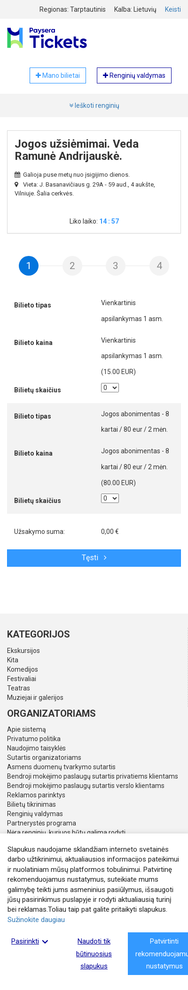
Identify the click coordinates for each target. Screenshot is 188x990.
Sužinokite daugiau (36, 919)
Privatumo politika (34, 738)
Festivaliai (21, 678)
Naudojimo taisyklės (36, 748)
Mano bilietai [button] (58, 75)
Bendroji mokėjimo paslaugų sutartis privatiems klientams (92, 776)
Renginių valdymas (35, 814)
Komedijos (22, 669)
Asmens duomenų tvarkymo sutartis (61, 767)
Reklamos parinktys (36, 795)
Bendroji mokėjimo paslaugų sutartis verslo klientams (85, 785)
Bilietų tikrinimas (31, 804)
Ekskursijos (23, 650)
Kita (12, 660)
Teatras (18, 688)
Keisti (173, 9)
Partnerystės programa (41, 823)
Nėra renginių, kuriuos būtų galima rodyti (66, 832)
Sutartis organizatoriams (44, 757)
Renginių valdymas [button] (134, 75)
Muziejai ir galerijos (35, 697)
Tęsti (94, 557)
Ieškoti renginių (94, 105)
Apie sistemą (26, 729)
